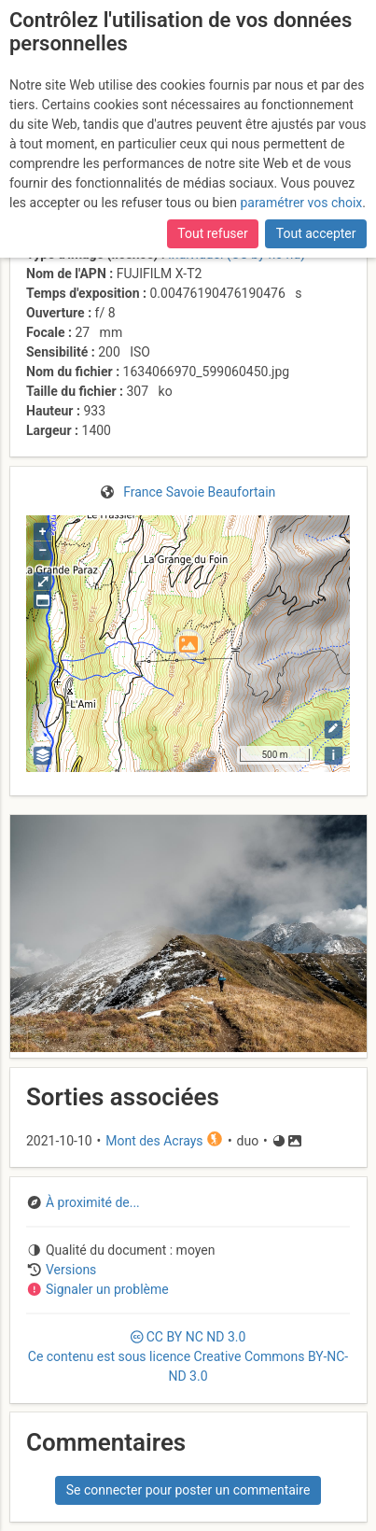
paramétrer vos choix (301, 202)
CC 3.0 (188, 1356)
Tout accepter (316, 233)
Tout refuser (212, 233)
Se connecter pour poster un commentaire (188, 1489)
